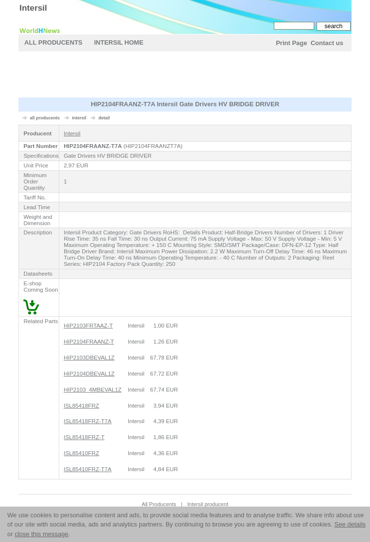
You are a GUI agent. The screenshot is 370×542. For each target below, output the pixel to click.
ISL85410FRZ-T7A (87, 469)
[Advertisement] (120, 297)
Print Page (291, 43)
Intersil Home (119, 42)
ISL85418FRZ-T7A (87, 421)
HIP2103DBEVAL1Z (89, 357)
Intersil (33, 8)
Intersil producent (207, 504)
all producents (45, 117)
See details (349, 524)
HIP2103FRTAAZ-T (88, 325)
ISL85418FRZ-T (84, 437)
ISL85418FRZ (81, 405)
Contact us (327, 43)
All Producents (53, 42)
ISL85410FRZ (81, 453)
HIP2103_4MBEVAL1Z (92, 389)
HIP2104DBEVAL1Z (89, 373)
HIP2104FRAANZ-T (89, 341)
